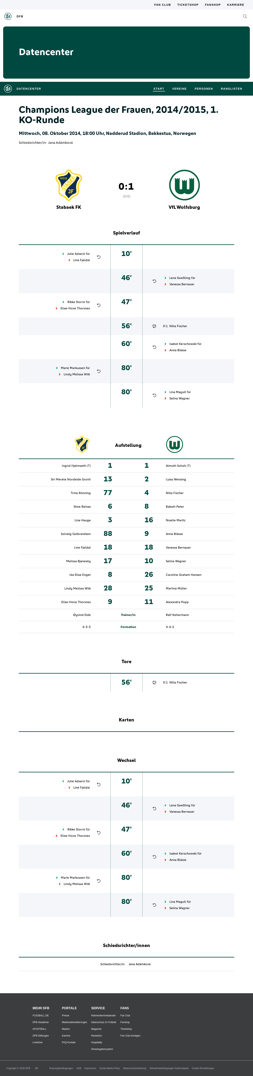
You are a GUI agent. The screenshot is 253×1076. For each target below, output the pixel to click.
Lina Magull (177, 392)
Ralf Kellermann (177, 615)
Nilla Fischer (178, 326)
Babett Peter (175, 506)
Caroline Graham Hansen (183, 574)
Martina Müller (176, 588)
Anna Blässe (177, 350)
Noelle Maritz (175, 520)
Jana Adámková (60, 143)
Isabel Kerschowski (183, 343)
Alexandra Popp (177, 602)
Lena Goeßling (179, 278)
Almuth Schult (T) (178, 465)
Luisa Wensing (176, 479)
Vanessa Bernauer (181, 284)
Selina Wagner (179, 398)
